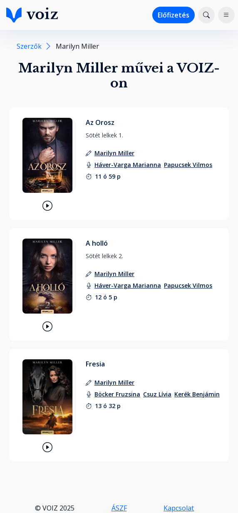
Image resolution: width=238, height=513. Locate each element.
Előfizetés (173, 15)
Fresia (95, 364)
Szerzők (29, 46)
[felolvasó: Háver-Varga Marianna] (127, 165)
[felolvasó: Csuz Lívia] (157, 394)
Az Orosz (100, 122)
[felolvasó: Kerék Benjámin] (197, 394)
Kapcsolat (179, 508)
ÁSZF (119, 508)
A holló (97, 243)
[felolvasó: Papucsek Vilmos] (188, 165)
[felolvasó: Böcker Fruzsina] (117, 394)
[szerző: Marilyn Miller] (114, 153)
